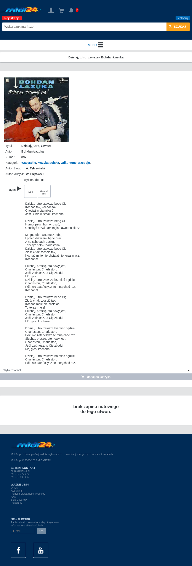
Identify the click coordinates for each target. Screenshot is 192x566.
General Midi (44, 192)
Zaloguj (183, 18)
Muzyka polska (48, 162)
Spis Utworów (19, 499)
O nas (14, 487)
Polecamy (16, 502)
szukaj (177, 26)
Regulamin (17, 490)
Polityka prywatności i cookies (28, 493)
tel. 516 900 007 (20, 477)
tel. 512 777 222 (20, 474)
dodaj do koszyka (95, 377)
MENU (96, 45)
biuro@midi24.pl (20, 471)
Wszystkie (28, 162)
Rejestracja (11, 18)
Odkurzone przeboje (75, 162)
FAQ (13, 496)
